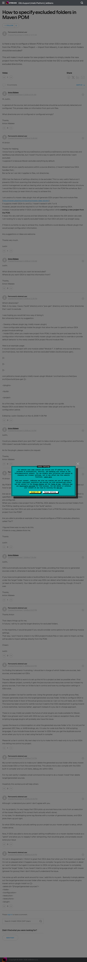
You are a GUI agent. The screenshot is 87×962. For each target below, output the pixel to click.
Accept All (35, 492)
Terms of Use (56, 484)
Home (11, 3)
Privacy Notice (38, 484)
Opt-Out (59, 488)
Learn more (48, 477)
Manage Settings (50, 492)
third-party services (27, 486)
